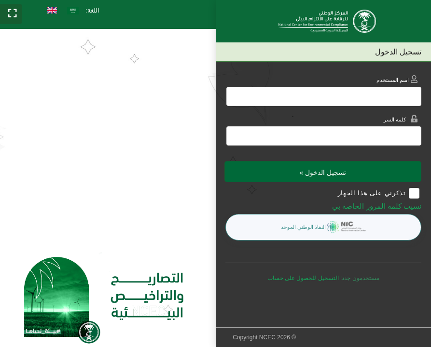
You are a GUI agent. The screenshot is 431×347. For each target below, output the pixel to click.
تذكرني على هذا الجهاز (372, 193)
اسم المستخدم (398, 80)
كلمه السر (398, 120)
